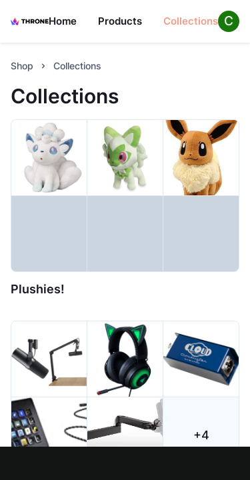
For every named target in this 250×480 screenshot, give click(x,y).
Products (120, 21)
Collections (190, 21)
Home (63, 21)
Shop (22, 65)
